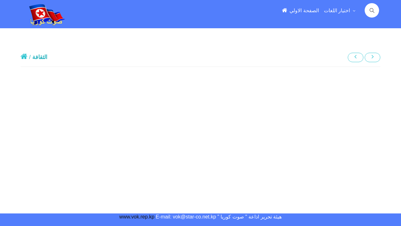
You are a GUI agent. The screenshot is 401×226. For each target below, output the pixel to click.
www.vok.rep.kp (136, 216)
